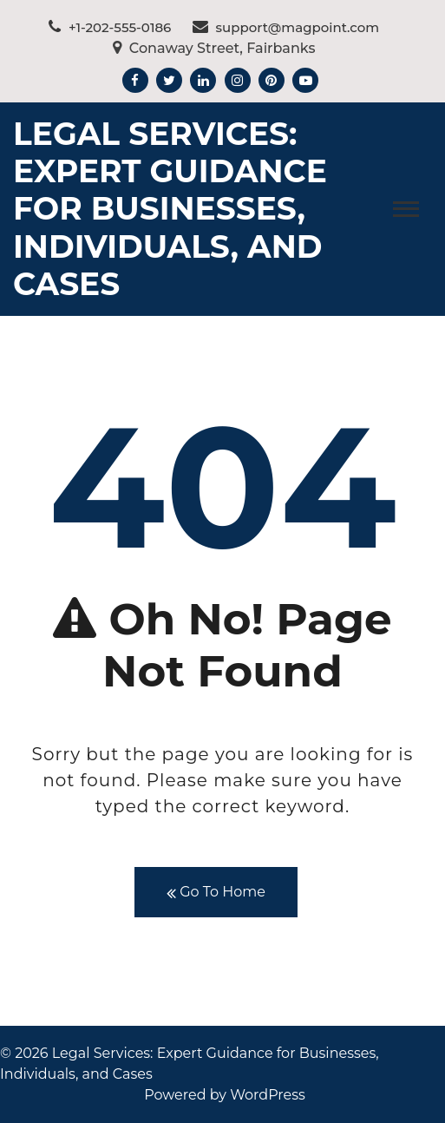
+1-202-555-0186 (110, 27)
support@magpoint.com (286, 27)
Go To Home (216, 892)
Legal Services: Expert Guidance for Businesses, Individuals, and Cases (170, 209)
